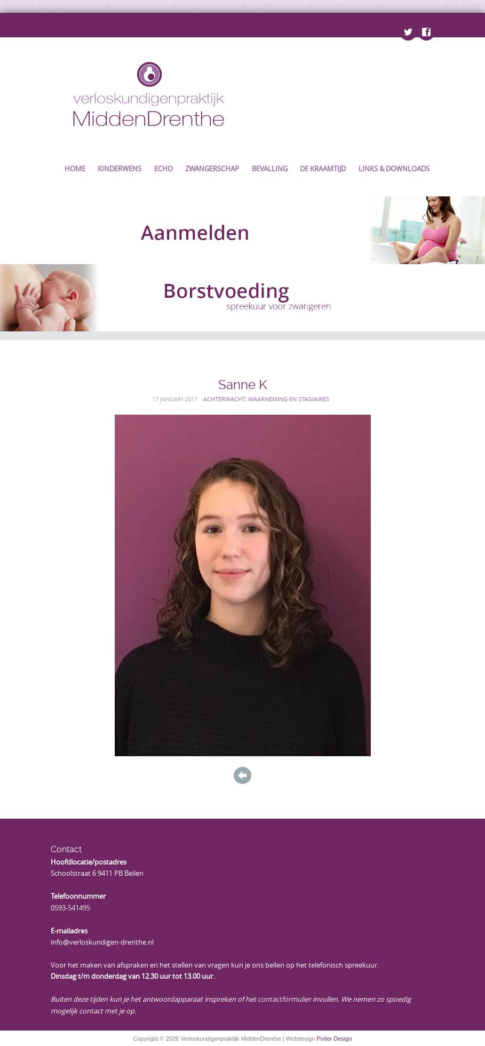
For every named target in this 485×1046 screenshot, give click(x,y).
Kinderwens (119, 168)
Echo (163, 168)
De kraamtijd (323, 168)
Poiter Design (334, 1038)
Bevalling (270, 168)
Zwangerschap (212, 168)
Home (75, 168)
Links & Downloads (394, 168)
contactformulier (284, 999)
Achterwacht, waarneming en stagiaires (266, 399)
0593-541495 (70, 908)
